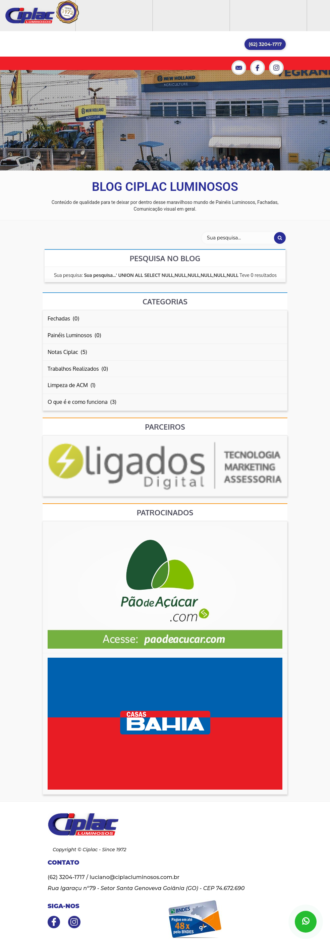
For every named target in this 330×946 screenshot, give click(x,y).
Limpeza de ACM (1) (71, 385)
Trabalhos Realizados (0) (78, 368)
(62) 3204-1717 (265, 44)
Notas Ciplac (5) (67, 352)
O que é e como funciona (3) (82, 401)
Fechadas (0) (63, 318)
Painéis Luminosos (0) (74, 335)
